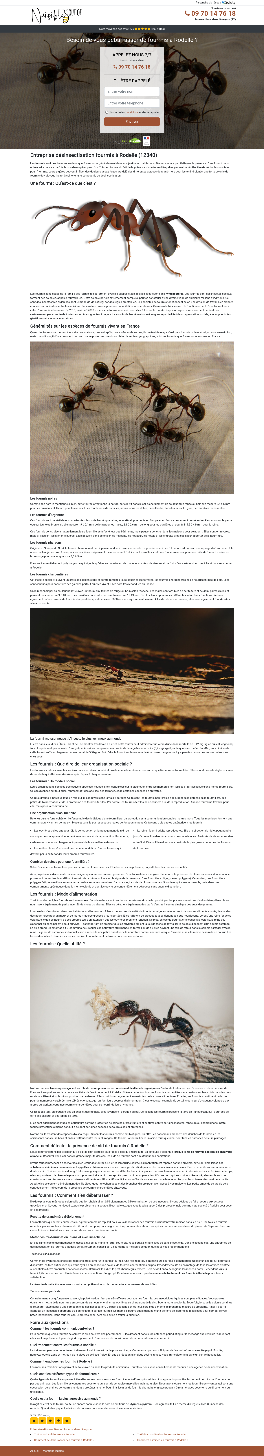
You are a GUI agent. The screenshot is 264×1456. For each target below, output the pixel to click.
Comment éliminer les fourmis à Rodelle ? (162, 1440)
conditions (132, 112)
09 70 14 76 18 (210, 13)
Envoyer (132, 121)
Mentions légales (53, 1451)
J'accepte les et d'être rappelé (134, 112)
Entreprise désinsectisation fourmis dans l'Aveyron (61, 1429)
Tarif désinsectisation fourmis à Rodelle (161, 1434)
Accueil (34, 1451)
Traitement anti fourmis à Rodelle (54, 1434)
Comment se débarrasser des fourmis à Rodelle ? (64, 1440)
